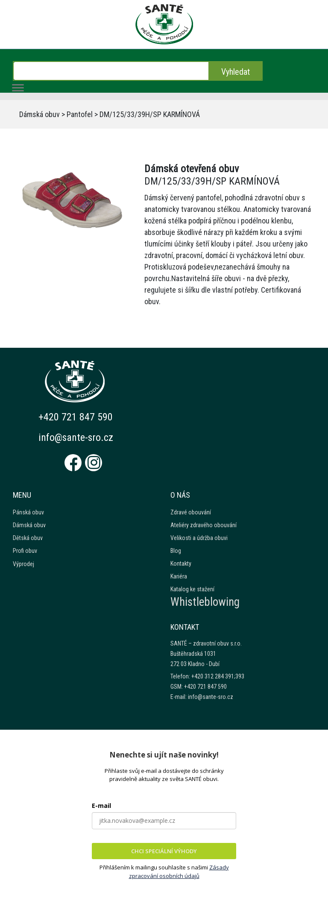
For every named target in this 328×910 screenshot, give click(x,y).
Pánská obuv (28, 512)
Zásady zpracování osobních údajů (179, 871)
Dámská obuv (39, 114)
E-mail (101, 805)
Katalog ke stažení (192, 589)
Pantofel (80, 114)
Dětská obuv (28, 537)
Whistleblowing (205, 602)
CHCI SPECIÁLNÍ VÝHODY (164, 851)
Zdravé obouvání (190, 512)
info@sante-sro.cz (76, 437)
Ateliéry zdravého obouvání (203, 525)
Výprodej (23, 564)
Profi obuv (25, 550)
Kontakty (180, 563)
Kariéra (178, 576)
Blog (175, 550)
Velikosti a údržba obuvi (199, 537)
